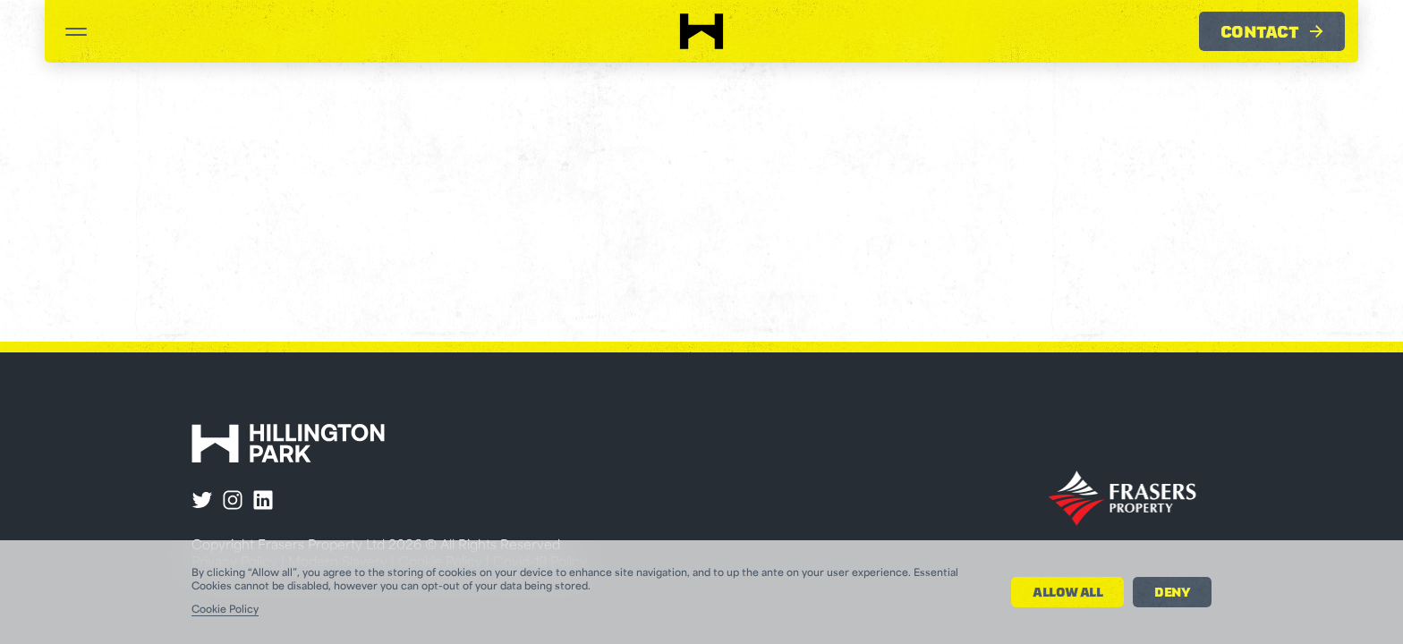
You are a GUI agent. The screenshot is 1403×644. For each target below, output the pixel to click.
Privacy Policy (234, 563)
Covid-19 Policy (540, 563)
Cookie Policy (440, 563)
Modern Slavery (337, 563)
